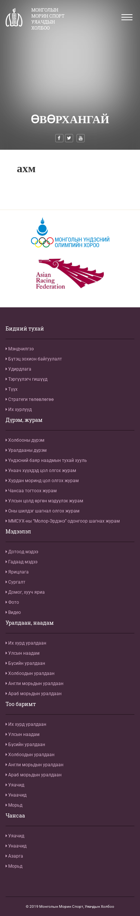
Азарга (14, 856)
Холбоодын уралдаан (30, 673)
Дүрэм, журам (24, 420)
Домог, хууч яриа (25, 592)
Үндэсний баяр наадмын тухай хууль (46, 460)
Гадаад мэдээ (21, 562)
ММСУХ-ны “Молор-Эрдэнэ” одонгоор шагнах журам (63, 521)
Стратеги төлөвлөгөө (30, 399)
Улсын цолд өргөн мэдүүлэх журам (44, 501)
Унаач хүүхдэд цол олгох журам (41, 470)
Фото (12, 602)
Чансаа (15, 815)
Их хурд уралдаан (26, 643)
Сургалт (15, 582)
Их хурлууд (19, 409)
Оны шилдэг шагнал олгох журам (43, 511)
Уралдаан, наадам (30, 623)
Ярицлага (17, 572)
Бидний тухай (25, 328)
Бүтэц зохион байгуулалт (34, 359)
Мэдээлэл (18, 531)
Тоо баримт (21, 704)
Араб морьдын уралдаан (34, 693)
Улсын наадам (23, 653)
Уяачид (15, 785)
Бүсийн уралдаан (25, 663)
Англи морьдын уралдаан (34, 683)
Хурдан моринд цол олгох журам (42, 480)
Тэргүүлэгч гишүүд (26, 379)
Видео (13, 612)
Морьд (14, 805)
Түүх (12, 389)
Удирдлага (18, 369)
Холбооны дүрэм (25, 440)
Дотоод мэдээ (22, 552)
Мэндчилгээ (20, 349)
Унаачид (16, 795)
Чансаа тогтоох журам (31, 491)
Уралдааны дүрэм (26, 450)
